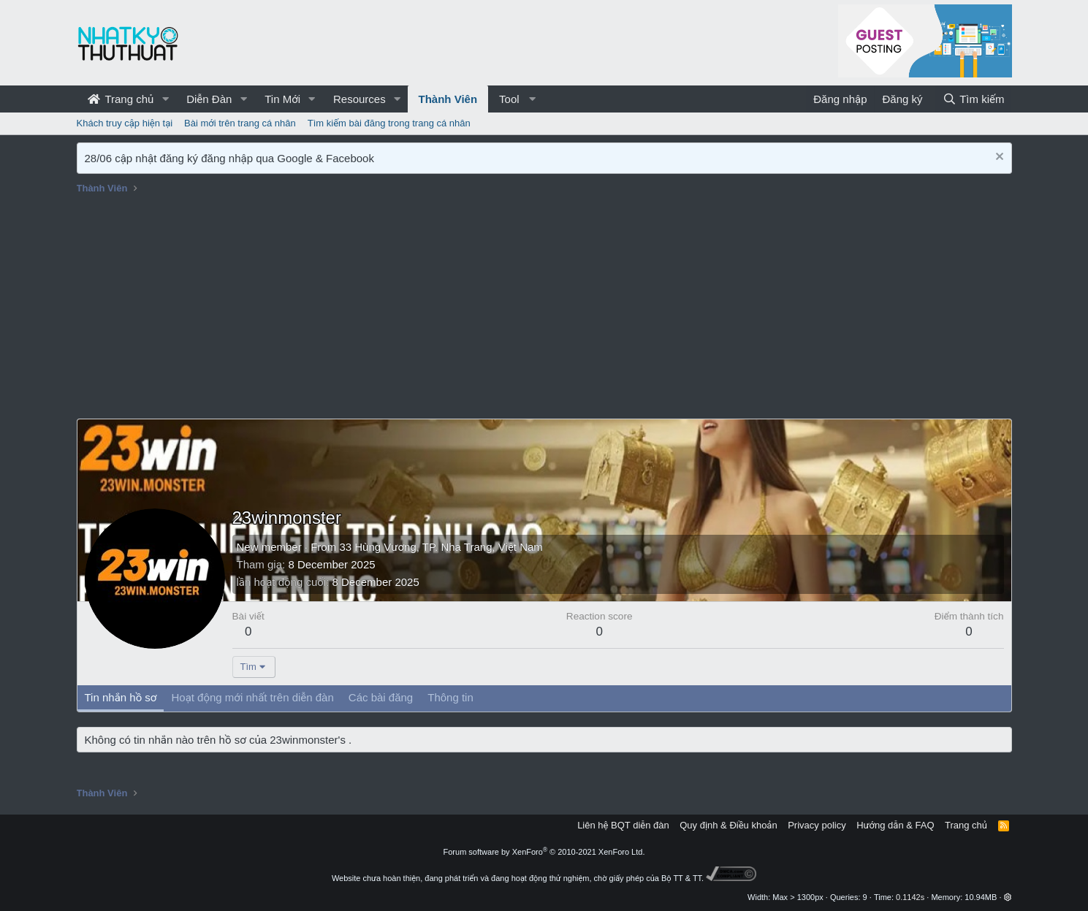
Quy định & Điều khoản (728, 825)
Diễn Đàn (209, 99)
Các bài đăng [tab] (381, 697)
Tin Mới (282, 99)
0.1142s (910, 897)
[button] (165, 99)
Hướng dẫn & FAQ (895, 825)
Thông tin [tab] (450, 697)
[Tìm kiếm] (973, 99)
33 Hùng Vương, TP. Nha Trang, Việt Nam (440, 547)
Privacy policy (816, 825)
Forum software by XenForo (544, 851)
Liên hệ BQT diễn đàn (623, 825)
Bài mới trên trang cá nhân (240, 123)
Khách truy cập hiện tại (125, 123)
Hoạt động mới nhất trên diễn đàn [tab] (252, 697)
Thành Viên (448, 99)
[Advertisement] (544, 309)
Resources (359, 99)
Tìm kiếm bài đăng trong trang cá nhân (389, 123)
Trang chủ (121, 99)
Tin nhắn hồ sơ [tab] (121, 697)
